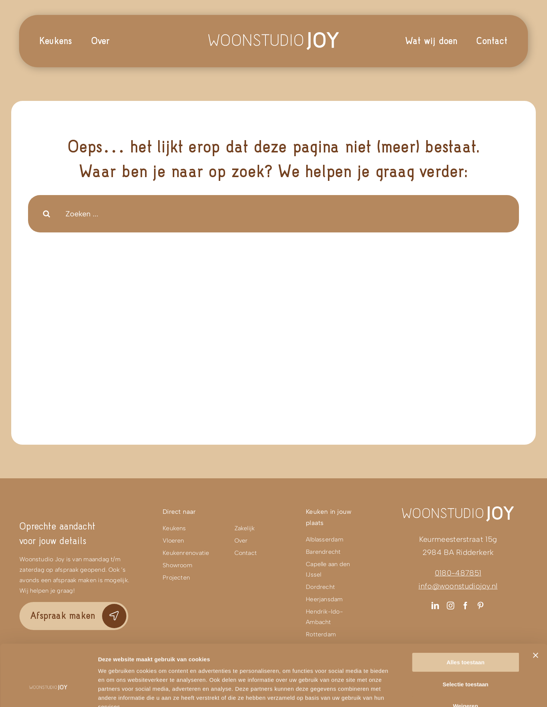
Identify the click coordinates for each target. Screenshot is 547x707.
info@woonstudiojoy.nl (457, 585)
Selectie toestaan (466, 638)
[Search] (46, 213)
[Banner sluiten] (535, 608)
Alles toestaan (465, 615)
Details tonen (404, 692)
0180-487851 (458, 572)
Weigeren (465, 659)
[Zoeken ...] (273, 213)
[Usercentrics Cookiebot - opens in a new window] (48, 692)
